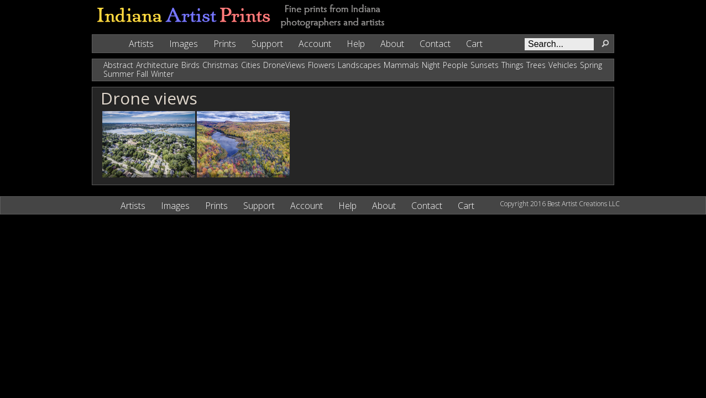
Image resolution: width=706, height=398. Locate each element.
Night (431, 65)
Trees (536, 65)
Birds (190, 65)
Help (356, 43)
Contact (435, 43)
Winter (162, 74)
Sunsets (484, 65)
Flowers (321, 65)
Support (267, 43)
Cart (474, 43)
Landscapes (359, 65)
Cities (250, 65)
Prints (224, 43)
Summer (118, 74)
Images (183, 43)
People (455, 65)
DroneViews (284, 65)
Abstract (118, 65)
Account (315, 43)
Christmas (220, 65)
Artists (141, 43)
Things (512, 65)
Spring (591, 65)
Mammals (401, 65)
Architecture (157, 65)
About (392, 43)
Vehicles (562, 65)
